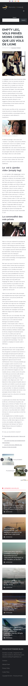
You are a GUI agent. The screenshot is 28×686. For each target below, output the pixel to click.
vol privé (6, 79)
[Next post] (26, 471)
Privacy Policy (6, 668)
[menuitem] (9, 1)
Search (14, 17)
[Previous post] (2, 459)
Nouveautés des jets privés (11, 436)
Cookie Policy (5, 672)
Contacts (4, 660)
